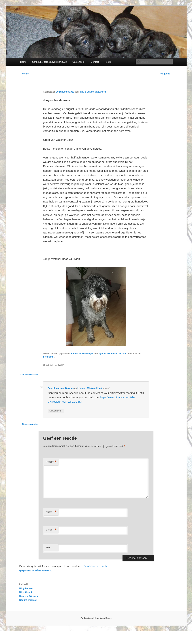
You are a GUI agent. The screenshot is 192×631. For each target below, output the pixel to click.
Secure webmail (28, 600)
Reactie (51, 462)
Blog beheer (26, 588)
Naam (51, 512)
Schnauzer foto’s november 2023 (49, 61)
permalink (48, 357)
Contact (95, 61)
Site (48, 547)
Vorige (24, 73)
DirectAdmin (26, 592)
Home (23, 61)
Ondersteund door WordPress (96, 618)
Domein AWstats (28, 596)
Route (108, 61)
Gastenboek (78, 61)
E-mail (51, 529)
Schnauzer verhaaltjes (82, 353)
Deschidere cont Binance (61, 388)
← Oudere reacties (29, 374)
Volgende (166, 73)
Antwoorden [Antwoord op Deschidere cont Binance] (55, 411)
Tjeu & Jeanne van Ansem (93, 92)
